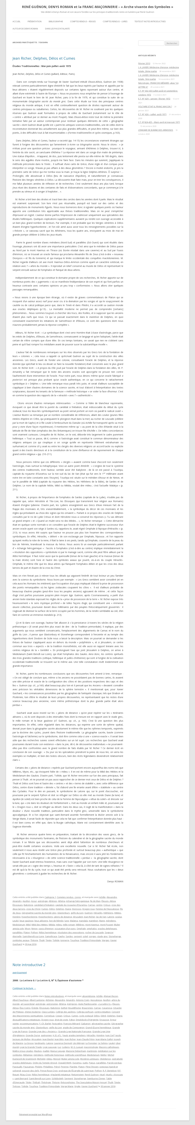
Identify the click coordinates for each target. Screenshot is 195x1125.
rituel (102, 1074)
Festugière (57, 1023)
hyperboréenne (29, 916)
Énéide (35, 1007)
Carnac (91, 905)
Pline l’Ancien (92, 1066)
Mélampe (28, 1054)
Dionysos (76, 908)
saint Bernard (21, 1078)
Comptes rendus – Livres (115, 21)
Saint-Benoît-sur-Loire (33, 936)
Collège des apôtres (66, 1011)
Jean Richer (89, 916)
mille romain (69, 924)
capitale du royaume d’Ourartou (71, 905)
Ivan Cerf (109, 1035)
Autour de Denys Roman (25, 28)
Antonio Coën (82, 1000)
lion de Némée (56, 920)
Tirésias (16, 1086)
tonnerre (64, 940)
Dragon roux (88, 908)
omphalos (92, 928)
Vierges (105, 940)
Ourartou (77, 1062)
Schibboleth (57, 1078)
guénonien (46, 1035)
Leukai (118, 916)
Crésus (106, 905)
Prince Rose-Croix (49, 1070)
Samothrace (51, 936)
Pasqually (17, 1066)
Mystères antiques (89, 1058)
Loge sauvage (50, 1047)
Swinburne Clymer (96, 1078)
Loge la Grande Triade (31, 1047)
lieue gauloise (27, 920)
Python (34, 932)
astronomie (52, 1004)
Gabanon (86, 1023)
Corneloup (49, 1015)
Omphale (81, 928)
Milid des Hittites (40, 924)
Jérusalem (78, 916)
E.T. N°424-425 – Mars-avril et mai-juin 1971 (159, 122)
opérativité (117, 1058)
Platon (27, 932)
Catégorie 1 (50, 897)
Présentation (35, 21)
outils (85, 1062)
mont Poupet (106, 924)
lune (67, 920)
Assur (34, 901)
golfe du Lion (77, 912)
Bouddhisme (74, 1007)
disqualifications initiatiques (26, 1019)
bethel (64, 1007)
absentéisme (88, 996)
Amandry (17, 901)
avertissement (20, 972)
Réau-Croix (25, 1074)
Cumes (44, 908)
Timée (49, 940)
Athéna (61, 901)
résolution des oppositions (71, 932)
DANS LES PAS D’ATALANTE (57, 28)
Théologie (46, 1082)
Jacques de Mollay (22, 1039)
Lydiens (66, 1047)
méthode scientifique (75, 1054)
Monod (56, 1058)
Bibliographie (56, 21)
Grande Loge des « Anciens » (43, 1031)
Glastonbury (63, 912)
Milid (28, 924)
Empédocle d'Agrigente (87, 1019)
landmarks (40, 1043)
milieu (59, 924)
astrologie (43, 901)
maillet (46, 1051)
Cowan (59, 1015)
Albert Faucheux (21, 1000)
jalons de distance (63, 916)
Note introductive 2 (29, 964)
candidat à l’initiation (44, 905)
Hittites (117, 912)
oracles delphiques (107, 928)
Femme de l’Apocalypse (107, 908)
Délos (52, 908)
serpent (78, 936)
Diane (68, 908)
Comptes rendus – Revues (83, 21)
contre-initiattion (102, 1011)
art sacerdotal (27, 1004)
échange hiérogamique (77, 901)
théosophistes (68, 1082)
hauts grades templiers (74, 1035)
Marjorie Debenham (76, 1051)
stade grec (102, 936)
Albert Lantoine (37, 1000)
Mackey (38, 1051)
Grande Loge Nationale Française (74, 1031)
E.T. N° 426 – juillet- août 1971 (152, 114)
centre (99, 905)
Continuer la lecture (24, 988)
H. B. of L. (57, 1035)
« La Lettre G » (104, 1004)
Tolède (56, 940)
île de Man (95, 901)
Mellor (104, 1054)
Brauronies (87, 1007)
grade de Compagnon (74, 1027)
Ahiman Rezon (111, 996)
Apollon (26, 901)
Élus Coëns (25, 1007)
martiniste (92, 1051)
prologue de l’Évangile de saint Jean (76, 1070)
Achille (102, 897)
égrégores (72, 1004)
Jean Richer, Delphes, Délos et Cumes (44, 58)
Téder (29, 1082)
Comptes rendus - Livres (69, 897)
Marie (102, 920)
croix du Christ (33, 908)
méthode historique (54, 1054)
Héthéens (108, 912)
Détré (103, 1015)
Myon (27, 928)
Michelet (41, 1058)
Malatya (74, 920)
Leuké (16, 920)
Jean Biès (59, 1039)
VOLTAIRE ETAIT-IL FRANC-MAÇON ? (155, 106)
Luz (59, 1047)
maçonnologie (91, 1047)
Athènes (53, 901)
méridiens (111, 920)
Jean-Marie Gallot (104, 1039)
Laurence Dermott (63, 1043)
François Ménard (71, 1023)
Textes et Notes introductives (150, 21)
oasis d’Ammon (46, 928)
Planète (73, 1066)
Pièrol (57, 1066)
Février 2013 (144, 63)
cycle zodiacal (86, 1015)
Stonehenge (115, 936)
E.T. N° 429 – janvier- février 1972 (154, 98)
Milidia (52, 924)
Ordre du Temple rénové (45, 1062)
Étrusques (18, 905)
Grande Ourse (33, 1035)
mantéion (93, 920)
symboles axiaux (21, 940)
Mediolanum (19, 924)
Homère (17, 916)
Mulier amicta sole (70, 1058)
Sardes (69, 936)
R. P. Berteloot (110, 1070)
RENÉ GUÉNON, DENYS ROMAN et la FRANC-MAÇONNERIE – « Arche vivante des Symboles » (97, 7)
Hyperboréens (45, 916)
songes (92, 936)
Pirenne (65, 1066)
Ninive (34, 928)
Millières (80, 924)
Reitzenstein (77, 1074)
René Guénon (92, 1074)
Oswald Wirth (64, 1062)
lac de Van (101, 916)
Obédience (105, 1058)
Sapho (61, 936)
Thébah (36, 1082)
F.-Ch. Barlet (45, 1023)
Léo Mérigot (79, 1043)
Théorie (34, 940)
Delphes (60, 908)
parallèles (18, 932)
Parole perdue (114, 1062)
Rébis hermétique (48, 932)
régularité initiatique (60, 1074)
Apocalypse (96, 1000)
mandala (83, 920)
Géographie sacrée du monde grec (39, 912)
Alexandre (112, 897)
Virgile (77, 1086)
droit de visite (61, 1019)
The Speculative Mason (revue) (91, 1082)
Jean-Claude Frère (86, 1039)
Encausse (104, 1019)
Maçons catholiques (109, 1047)
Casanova (107, 1007)
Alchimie (50, 1000)
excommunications (29, 1023)
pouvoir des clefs (30, 1070)
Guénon (89, 912)
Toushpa (74, 940)
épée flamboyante (87, 1004)
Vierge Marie (67, 1086)
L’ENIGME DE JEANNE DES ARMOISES (155, 130)
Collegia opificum (85, 1011)
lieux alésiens (41, 920)
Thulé (42, 940)
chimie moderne (33, 1011)
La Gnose (29, 1043)
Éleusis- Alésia (109, 901)
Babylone (28, 905)
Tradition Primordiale (90, 940)
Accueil (16, 21)
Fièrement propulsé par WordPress (35, 1114)
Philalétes (48, 1066)
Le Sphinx (103, 1043)
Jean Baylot (48, 1039)
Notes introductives (54, 996)
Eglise (72, 1019)
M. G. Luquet (77, 1047)
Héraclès (98, 912)
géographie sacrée (101, 1023)
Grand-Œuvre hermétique (98, 1027)
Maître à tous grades (23, 1051)
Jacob (118, 1035)
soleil (85, 936)
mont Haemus (92, 924)
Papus (92, 1062)
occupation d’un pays (65, 928)
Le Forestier (91, 1043)
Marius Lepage (57, 1051)
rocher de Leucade (94, 932)
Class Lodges (48, 1011)
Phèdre (38, 1066)
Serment (68, 1078)
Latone (110, 916)
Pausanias (28, 1066)
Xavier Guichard (89, 1086)
